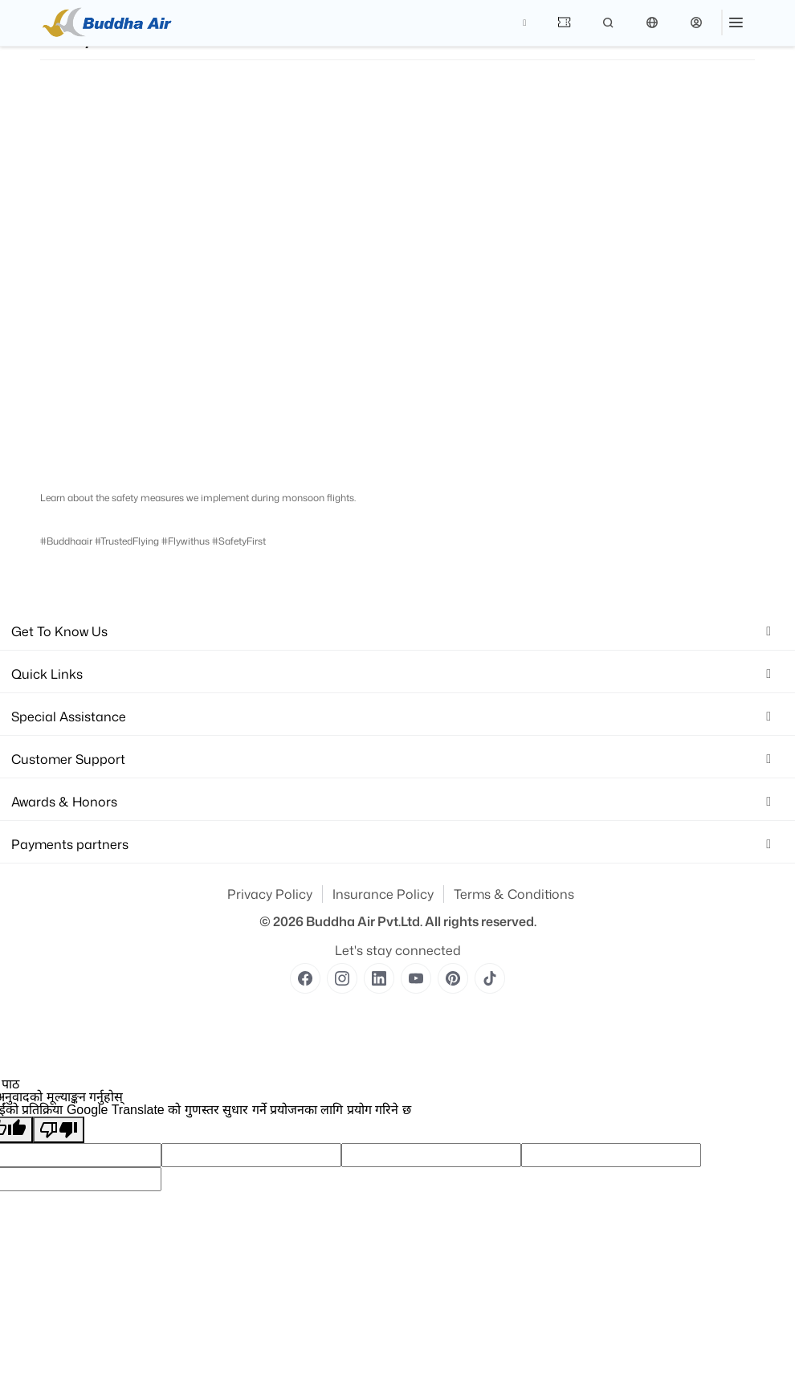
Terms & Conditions (514, 894)
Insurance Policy (383, 894)
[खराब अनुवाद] (58, 1130)
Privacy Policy (269, 894)
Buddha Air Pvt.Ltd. (364, 921)
